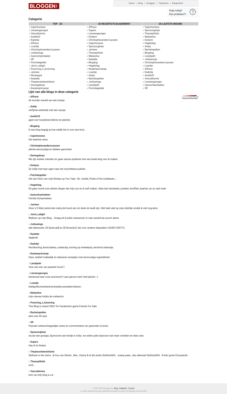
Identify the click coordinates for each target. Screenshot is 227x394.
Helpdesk (123, 388)
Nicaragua (36, 75)
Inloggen (150, 3)
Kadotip (35, 39)
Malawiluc (94, 56)
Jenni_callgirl (38, 65)
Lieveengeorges (39, 30)
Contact (131, 388)
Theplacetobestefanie (42, 81)
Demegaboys (38, 85)
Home (132, 3)
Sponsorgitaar (96, 46)
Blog (140, 3)
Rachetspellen (96, 78)
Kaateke (35, 78)
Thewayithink (96, 52)
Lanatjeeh (94, 85)
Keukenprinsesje (40, 88)
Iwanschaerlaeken (40, 56)
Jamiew (35, 72)
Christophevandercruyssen (45, 49)
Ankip (92, 75)
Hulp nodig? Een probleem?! (183, 12)
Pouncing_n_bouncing (43, 68)
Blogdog (93, 62)
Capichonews (38, 27)
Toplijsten (164, 3)
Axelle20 (35, 36)
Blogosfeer (177, 3)
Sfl (32, 59)
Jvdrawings (37, 52)
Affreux (35, 43)
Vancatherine (38, 33)
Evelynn (93, 36)
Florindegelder (38, 62)
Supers (92, 30)
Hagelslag (94, 65)
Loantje (35, 46)
